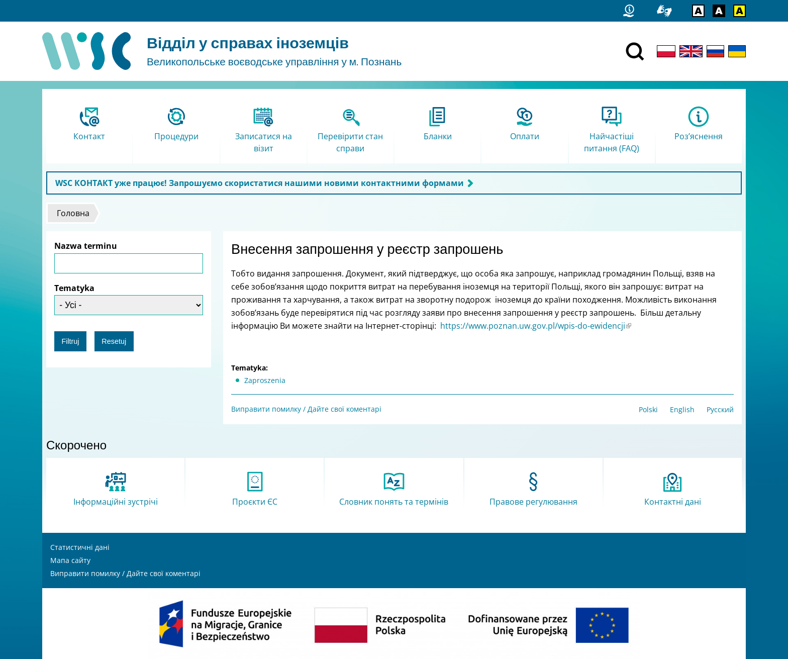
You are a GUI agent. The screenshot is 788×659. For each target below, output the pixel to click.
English (682, 409)
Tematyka (74, 288)
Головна (73, 213)
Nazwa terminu (85, 245)
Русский (720, 409)
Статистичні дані (80, 547)
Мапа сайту (70, 560)
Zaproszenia (264, 380)
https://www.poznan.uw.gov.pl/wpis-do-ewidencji (535, 325)
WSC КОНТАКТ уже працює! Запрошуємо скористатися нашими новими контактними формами (259, 183)
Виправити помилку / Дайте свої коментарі (306, 409)
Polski (648, 409)
